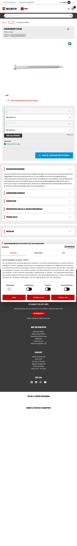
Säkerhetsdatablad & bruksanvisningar (23, 100)
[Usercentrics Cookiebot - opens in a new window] (66, 247)
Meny (24, 8)
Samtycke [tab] (13, 253)
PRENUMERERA (38, 313)
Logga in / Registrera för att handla (54, 155)
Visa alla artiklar (13, 136)
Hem (4, 22)
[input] (36, 16)
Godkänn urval (38, 297)
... (11, 22)
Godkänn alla (63, 297)
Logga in (65, 2)
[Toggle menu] (73, 2)
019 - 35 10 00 (41, 369)
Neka (14, 297)
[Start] (9, 8)
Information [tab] (38, 253)
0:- (71, 9)
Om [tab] (63, 253)
